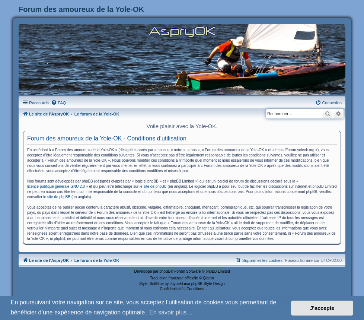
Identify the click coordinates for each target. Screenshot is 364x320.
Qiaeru (208, 278)
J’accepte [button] (322, 308)
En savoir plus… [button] (171, 312)
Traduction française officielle (174, 278)
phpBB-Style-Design (208, 284)
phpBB (164, 271)
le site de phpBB (153, 186)
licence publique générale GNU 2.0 (56, 186)
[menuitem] (58, 102)
